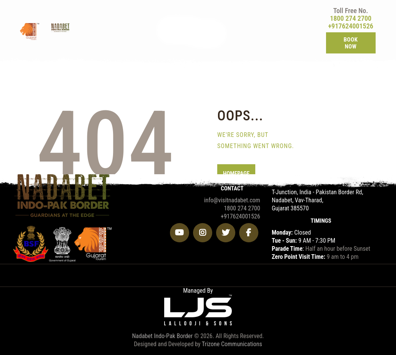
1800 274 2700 (350, 18)
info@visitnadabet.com (232, 200)
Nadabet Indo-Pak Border (162, 336)
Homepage (236, 173)
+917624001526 (350, 26)
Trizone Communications (232, 344)
